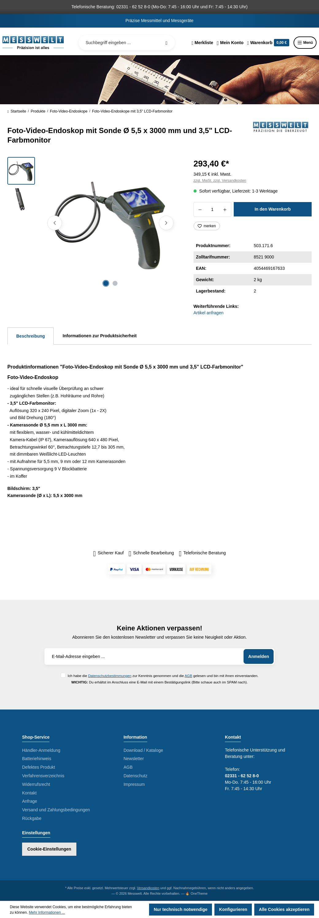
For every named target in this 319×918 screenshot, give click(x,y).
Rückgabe (31, 818)
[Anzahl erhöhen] (225, 209)
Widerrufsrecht (36, 784)
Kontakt (29, 792)
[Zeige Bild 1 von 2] (105, 283)
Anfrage (29, 801)
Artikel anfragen (209, 312)
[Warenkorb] (268, 42)
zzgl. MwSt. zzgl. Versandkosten (220, 180)
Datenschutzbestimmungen (109, 676)
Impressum (134, 784)
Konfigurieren (233, 909)
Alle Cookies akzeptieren (284, 909)
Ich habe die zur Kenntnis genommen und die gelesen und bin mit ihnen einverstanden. (162, 676)
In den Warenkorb (273, 209)
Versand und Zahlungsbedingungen (56, 809)
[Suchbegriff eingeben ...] (127, 42)
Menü (305, 42)
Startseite (16, 111)
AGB (188, 676)
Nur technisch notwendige (180, 909)
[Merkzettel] (202, 42)
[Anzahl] (212, 209)
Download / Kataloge (143, 750)
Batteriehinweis (36, 758)
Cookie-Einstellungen (49, 849)
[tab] (30, 336)
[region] (93, 223)
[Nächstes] (166, 223)
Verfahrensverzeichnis (43, 775)
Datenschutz (136, 775)
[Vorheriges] (54, 223)
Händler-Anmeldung (41, 750)
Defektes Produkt (38, 767)
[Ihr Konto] (230, 42)
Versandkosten (148, 888)
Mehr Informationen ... (47, 912)
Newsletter (134, 758)
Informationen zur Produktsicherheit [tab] (99, 335)
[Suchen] (166, 42)
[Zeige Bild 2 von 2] (115, 283)
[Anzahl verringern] (200, 209)
